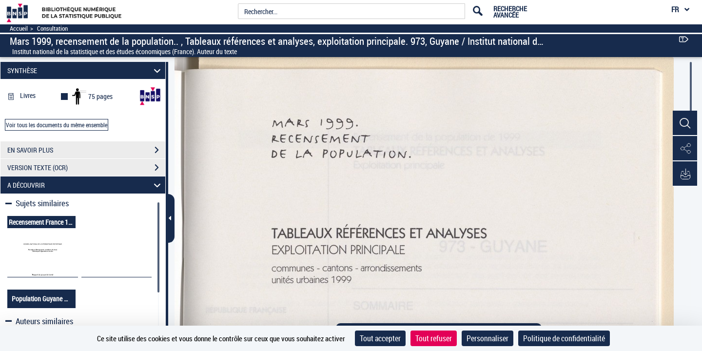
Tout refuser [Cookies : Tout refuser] (433, 338)
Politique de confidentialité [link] (564, 338)
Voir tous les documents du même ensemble (56, 125)
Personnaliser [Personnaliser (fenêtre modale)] (487, 338)
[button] (685, 123)
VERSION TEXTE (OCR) (86, 168)
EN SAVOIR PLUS (86, 150)
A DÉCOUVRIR (85, 185)
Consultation (52, 28)
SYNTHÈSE (85, 70)
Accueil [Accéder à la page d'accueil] (19, 28)
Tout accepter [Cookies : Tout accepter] (380, 338)
